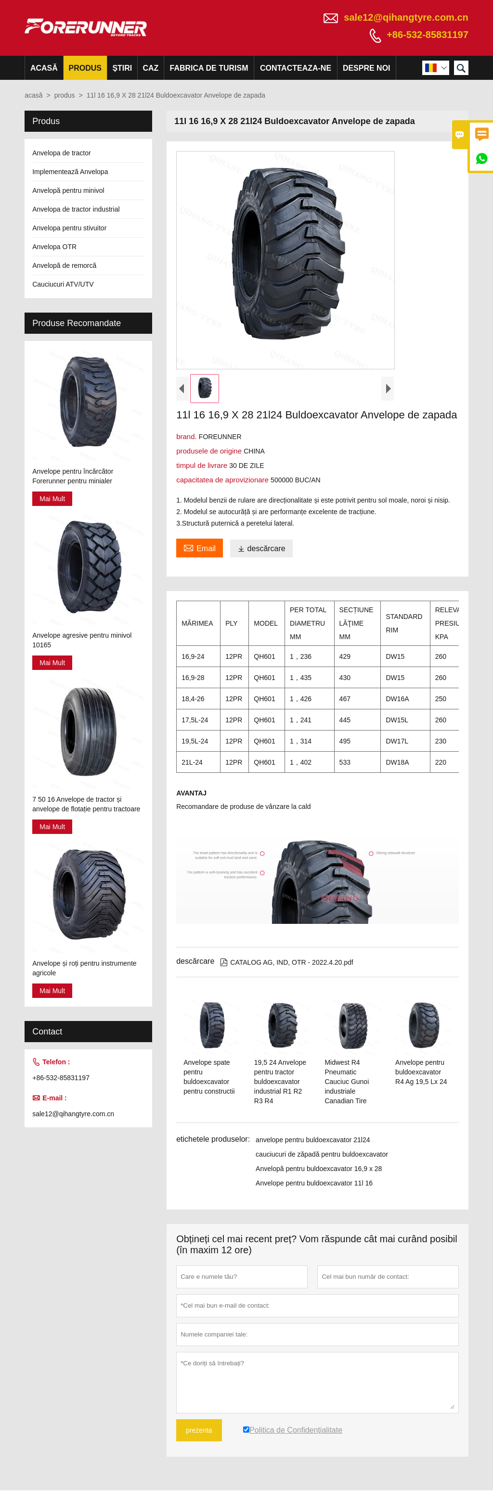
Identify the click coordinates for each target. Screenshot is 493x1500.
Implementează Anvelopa (70, 172)
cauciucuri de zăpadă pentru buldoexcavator (322, 1154)
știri (122, 68)
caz (150, 68)
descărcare (261, 548)
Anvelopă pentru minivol (68, 190)
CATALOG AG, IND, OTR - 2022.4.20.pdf (286, 962)
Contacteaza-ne (295, 68)
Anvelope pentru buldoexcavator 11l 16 (314, 1183)
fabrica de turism (209, 68)
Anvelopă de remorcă (64, 265)
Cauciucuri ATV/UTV (62, 284)
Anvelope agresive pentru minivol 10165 (81, 640)
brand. (187, 436)
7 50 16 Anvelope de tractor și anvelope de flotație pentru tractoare (86, 804)
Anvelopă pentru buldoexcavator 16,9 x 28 (319, 1168)
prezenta (199, 1430)
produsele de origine (210, 451)
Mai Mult (52, 499)
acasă (44, 68)
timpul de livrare (202, 465)
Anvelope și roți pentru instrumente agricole (84, 968)
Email (199, 547)
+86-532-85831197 (427, 34)
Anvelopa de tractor (61, 153)
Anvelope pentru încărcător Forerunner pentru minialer (72, 476)
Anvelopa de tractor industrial (75, 209)
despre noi (366, 68)
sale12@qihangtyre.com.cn (406, 17)
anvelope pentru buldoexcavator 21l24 (313, 1140)
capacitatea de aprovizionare (223, 480)
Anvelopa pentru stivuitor (69, 228)
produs (84, 68)
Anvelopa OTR (54, 247)
